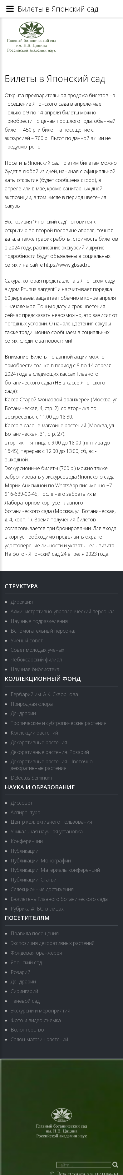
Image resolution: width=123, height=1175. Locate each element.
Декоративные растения (39, 742)
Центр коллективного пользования (51, 821)
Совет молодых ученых (37, 649)
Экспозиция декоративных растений (53, 943)
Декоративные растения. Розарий (50, 752)
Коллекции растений (34, 732)
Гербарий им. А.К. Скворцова (44, 694)
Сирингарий (24, 991)
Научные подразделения (39, 621)
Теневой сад (25, 1000)
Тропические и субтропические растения (58, 723)
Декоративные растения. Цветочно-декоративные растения (52, 764)
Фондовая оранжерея (36, 952)
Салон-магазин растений (39, 1039)
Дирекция (22, 601)
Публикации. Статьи (34, 879)
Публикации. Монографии (41, 860)
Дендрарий (23, 713)
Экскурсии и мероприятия (40, 1010)
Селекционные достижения (42, 889)
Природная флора (32, 703)
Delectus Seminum (31, 777)
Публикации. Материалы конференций (55, 869)
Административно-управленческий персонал (63, 611)
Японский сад (26, 962)
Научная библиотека (35, 669)
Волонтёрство (27, 1029)
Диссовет (21, 802)
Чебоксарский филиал (36, 659)
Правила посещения (35, 933)
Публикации (24, 850)
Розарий (20, 972)
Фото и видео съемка (36, 1020)
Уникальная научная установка (47, 831)
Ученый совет (27, 640)
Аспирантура (25, 812)
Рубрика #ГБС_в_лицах (37, 908)
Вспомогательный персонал (43, 630)
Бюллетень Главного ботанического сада (59, 899)
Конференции (27, 841)
